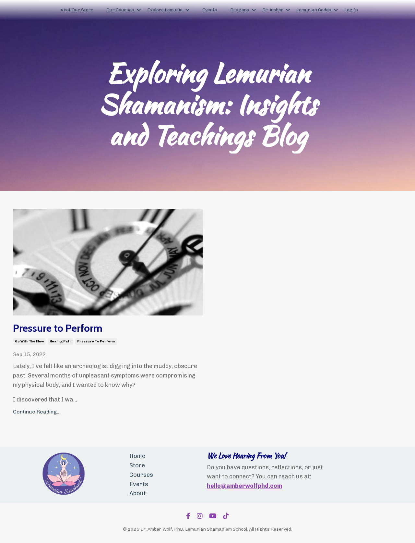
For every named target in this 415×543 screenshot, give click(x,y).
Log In (351, 10)
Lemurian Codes (317, 10)
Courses (141, 474)
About (137, 493)
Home (137, 456)
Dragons (243, 10)
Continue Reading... (37, 412)
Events (209, 10)
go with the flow (29, 341)
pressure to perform (96, 341)
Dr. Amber (276, 10)
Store (137, 465)
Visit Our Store (77, 10)
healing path (60, 341)
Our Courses (123, 10)
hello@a (218, 485)
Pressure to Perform (57, 328)
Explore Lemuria (168, 10)
